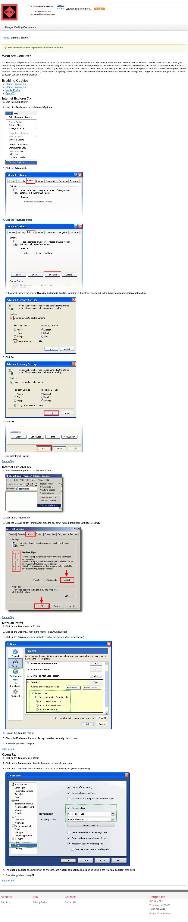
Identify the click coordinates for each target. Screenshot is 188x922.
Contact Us (70, 902)
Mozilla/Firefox (12, 90)
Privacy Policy (40, 902)
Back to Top (8, 461)
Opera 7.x (10, 93)
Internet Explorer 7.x (15, 84)
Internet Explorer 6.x (15, 87)
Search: (61, 8)
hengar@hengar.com (160, 913)
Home (6, 37)
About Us (5, 902)
